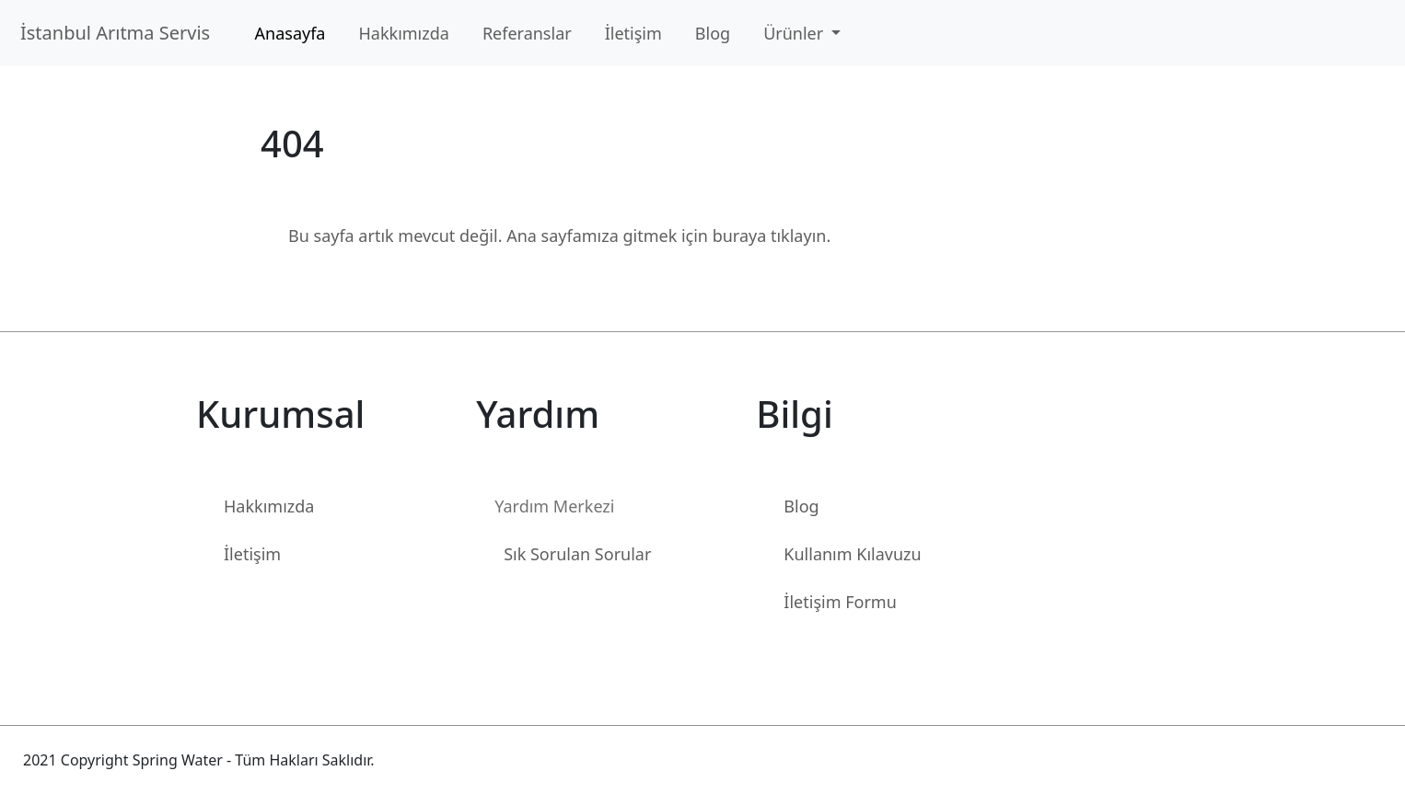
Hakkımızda (403, 33)
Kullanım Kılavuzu (852, 554)
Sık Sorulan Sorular (577, 554)
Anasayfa (290, 33)
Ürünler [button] (795, 33)
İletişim (633, 33)
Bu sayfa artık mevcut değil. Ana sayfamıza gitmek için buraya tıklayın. (559, 235)
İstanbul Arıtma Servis (120, 32)
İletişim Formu (840, 602)
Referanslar (527, 33)
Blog (712, 33)
